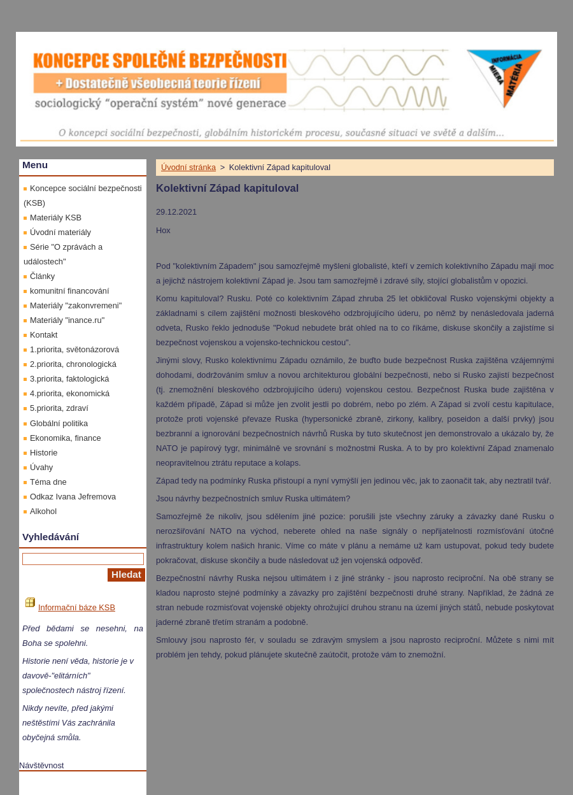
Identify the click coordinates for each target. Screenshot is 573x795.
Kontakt (43, 335)
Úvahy (41, 467)
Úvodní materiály (60, 232)
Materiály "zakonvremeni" (76, 305)
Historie (43, 452)
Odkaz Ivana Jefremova (73, 496)
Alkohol (43, 511)
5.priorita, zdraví (59, 408)
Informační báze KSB (70, 607)
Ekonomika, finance (65, 438)
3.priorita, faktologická (69, 378)
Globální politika (59, 423)
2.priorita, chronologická (73, 364)
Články (42, 276)
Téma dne (48, 482)
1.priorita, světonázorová (74, 349)
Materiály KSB (55, 217)
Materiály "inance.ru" (67, 320)
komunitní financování (70, 291)
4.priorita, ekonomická (70, 393)
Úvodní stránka (188, 167)
